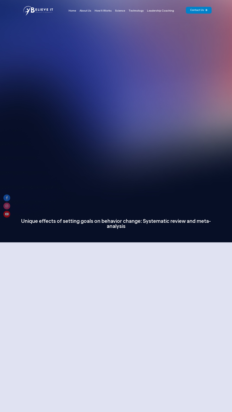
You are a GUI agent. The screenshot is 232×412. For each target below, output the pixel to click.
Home (72, 10)
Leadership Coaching (160, 10)
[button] (199, 10)
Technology (136, 10)
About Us (85, 10)
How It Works (103, 10)
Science (120, 10)
